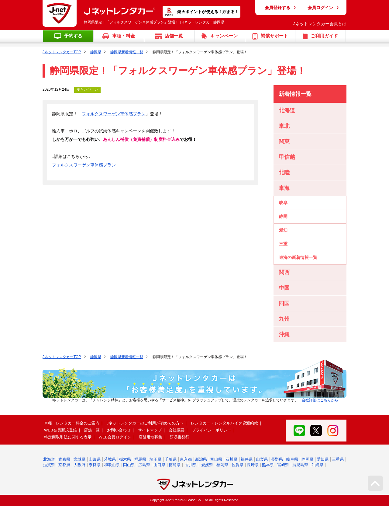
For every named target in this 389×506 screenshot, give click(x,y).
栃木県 (125, 459)
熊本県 (268, 464)
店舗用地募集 (150, 437)
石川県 (231, 459)
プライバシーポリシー (211, 430)
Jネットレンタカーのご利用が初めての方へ (145, 423)
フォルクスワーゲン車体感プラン (114, 113)
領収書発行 (179, 437)
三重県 (338, 459)
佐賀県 (237, 464)
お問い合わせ (119, 430)
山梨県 (262, 459)
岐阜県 (292, 459)
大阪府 (79, 464)
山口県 (159, 464)
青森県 (64, 459)
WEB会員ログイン (115, 437)
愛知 (283, 230)
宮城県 (79, 459)
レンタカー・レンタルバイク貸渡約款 (224, 423)
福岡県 (222, 464)
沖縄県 (317, 464)
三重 (283, 243)
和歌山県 (112, 464)
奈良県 (95, 464)
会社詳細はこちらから (320, 400)
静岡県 (95, 52)
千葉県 (171, 459)
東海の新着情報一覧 (298, 257)
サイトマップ (150, 430)
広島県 (144, 464)
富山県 (216, 459)
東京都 (186, 459)
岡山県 (129, 464)
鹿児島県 (300, 464)
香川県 (191, 464)
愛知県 (323, 459)
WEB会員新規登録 (60, 430)
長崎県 (253, 464)
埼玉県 (155, 459)
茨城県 (110, 459)
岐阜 (283, 202)
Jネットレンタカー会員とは (319, 23)
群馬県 (140, 459)
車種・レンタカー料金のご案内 (71, 423)
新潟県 (201, 459)
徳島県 (175, 464)
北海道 (49, 459)
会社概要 (176, 430)
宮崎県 (283, 464)
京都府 (64, 464)
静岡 (283, 216)
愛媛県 (207, 464)
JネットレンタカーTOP (62, 52)
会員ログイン (320, 7)
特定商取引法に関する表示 (67, 437)
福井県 (247, 459)
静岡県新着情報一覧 (126, 52)
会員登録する (277, 7)
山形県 (95, 459)
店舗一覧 (92, 430)
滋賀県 (49, 464)
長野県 (277, 459)
